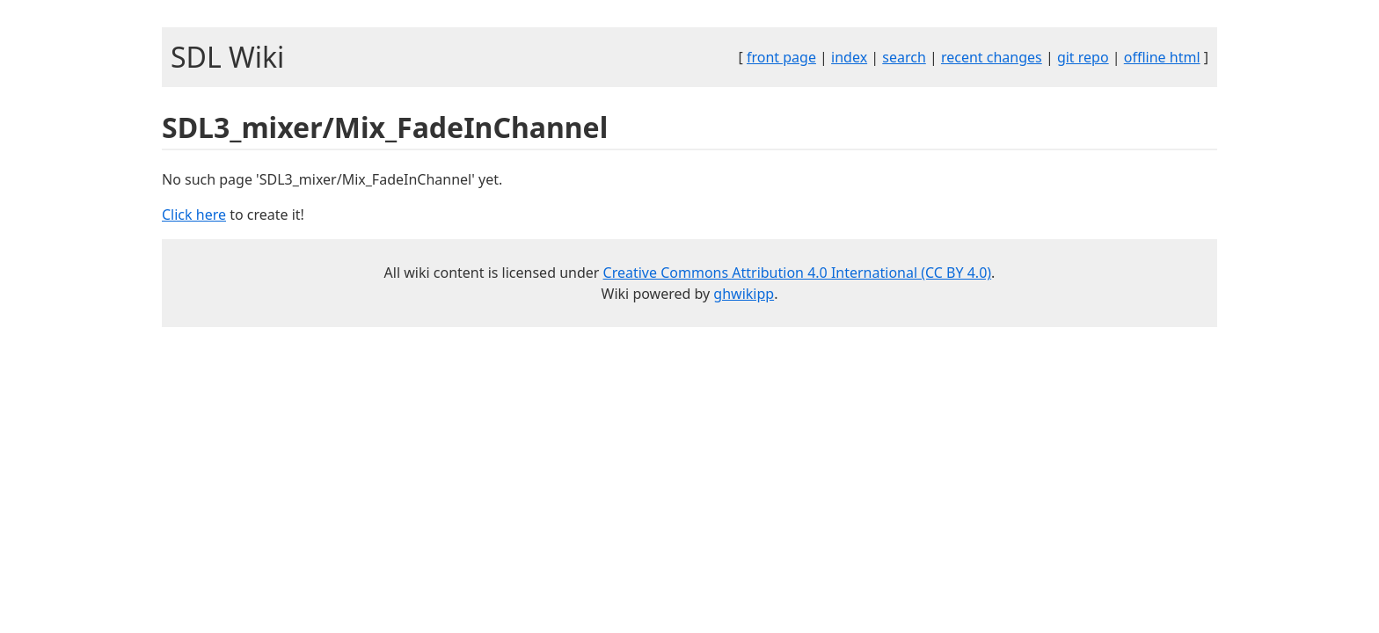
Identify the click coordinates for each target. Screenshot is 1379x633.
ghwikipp (743, 293)
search (904, 57)
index (849, 57)
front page (781, 57)
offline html (1162, 57)
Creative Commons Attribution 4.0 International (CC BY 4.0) (797, 272)
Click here (194, 214)
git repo (1083, 57)
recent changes (991, 57)
